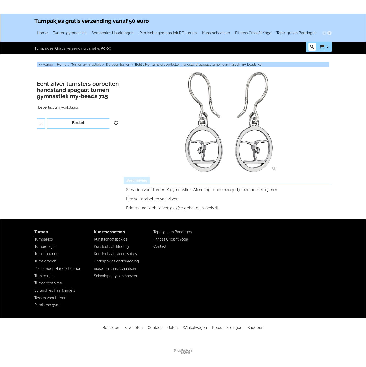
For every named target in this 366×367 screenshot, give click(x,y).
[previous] (324, 33)
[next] (329, 33)
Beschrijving (136, 180)
